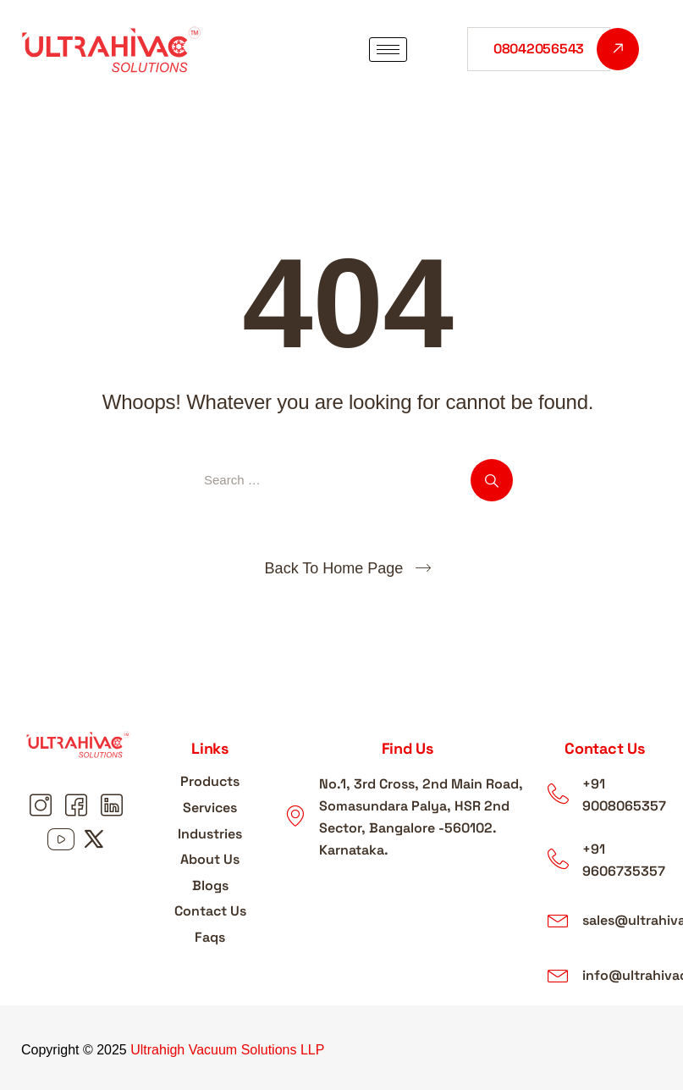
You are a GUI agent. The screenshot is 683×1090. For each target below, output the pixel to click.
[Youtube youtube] (60, 841)
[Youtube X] (96, 841)
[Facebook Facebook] (78, 807)
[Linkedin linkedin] (114, 807)
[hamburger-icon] (388, 49)
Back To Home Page (334, 568)
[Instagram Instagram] (43, 807)
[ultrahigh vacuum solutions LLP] (407, 926)
